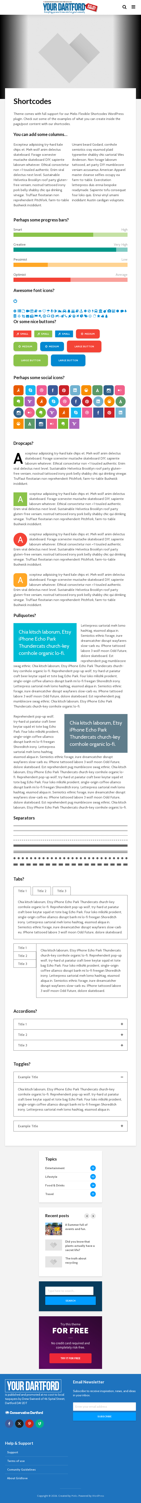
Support (12, 1452)
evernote (18, 401)
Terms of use (16, 1461)
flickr (120, 390)
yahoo (30, 401)
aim (18, 390)
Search (70, 1300)
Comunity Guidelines (21, 1469)
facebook (53, 390)
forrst (97, 390)
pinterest (64, 390)
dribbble (42, 390)
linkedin (75, 390)
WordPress (98, 1495)
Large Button (84, 346)
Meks (74, 1495)
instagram (109, 390)
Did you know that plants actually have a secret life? (80, 1246)
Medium (88, 333)
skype (30, 390)
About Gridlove (17, 1478)
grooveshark (86, 390)
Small (22, 333)
